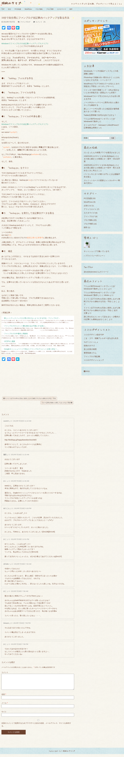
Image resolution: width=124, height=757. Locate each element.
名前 (3, 697)
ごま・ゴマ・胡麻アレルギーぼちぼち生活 (101, 338)
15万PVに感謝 (9, 341)
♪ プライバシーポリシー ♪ (94, 256)
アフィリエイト (90, 209)
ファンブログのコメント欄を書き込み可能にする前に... (25, 326)
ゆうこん (6, 508)
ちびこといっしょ (91, 342)
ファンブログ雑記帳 (92, 356)
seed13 (6, 421)
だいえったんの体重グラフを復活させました (102, 152)
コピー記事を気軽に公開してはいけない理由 (57, 403)
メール (4, 706)
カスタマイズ (61, 9)
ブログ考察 (50, 9)
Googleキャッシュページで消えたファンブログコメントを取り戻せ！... (31, 349)
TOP (2, 9)
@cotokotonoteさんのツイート (96, 272)
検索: (86, 138)
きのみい (6, 564)
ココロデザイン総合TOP (94, 335)
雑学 (71, 9)
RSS (87, 371)
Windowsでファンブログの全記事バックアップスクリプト (25, 44)
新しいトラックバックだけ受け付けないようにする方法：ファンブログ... (32, 318)
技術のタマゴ (11, 3)
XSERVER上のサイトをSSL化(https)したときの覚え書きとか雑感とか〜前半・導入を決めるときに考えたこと (102, 167)
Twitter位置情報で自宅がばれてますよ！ (100, 115)
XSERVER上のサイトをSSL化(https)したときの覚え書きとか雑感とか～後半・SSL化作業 (102, 158)
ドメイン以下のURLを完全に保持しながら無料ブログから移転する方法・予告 (29, 398)
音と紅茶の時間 (90, 349)
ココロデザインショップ (94, 360)
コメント (4, 672)
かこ (5, 481)
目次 (9, 9)
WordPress (28, 9)
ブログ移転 (39, 9)
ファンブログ (25, 22)
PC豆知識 (18, 9)
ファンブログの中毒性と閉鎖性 (16, 334)
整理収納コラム (90, 353)
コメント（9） (41, 22)
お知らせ (87, 206)
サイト (4, 715)
